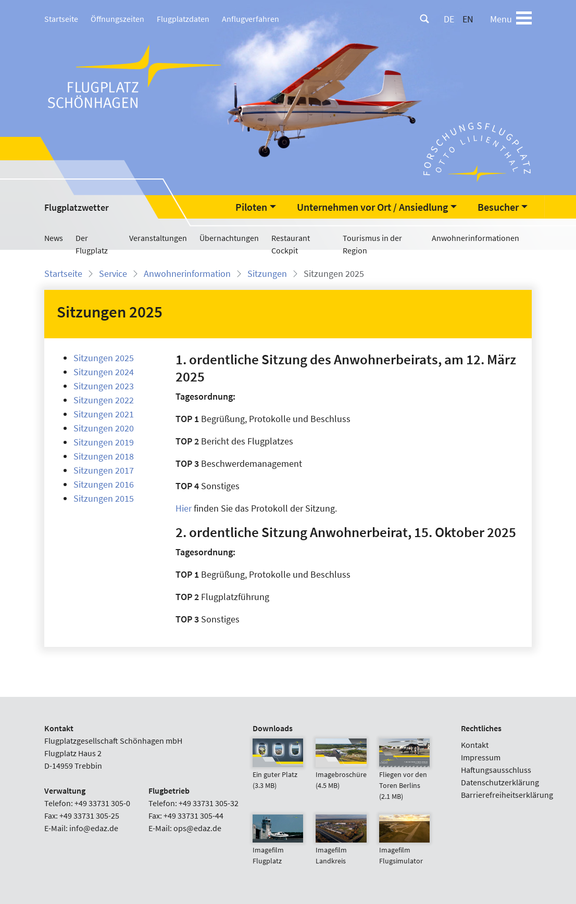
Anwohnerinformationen (475, 238)
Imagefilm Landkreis (341, 844)
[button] (255, 207)
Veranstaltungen (158, 238)
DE (449, 19)
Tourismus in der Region (372, 244)
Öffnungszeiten (117, 19)
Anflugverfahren (250, 19)
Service (113, 273)
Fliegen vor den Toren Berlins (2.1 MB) (404, 774)
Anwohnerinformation (187, 273)
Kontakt (475, 745)
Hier (184, 508)
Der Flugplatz (92, 244)
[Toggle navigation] (524, 18)
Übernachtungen (229, 238)
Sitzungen (267, 273)
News (53, 238)
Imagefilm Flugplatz (278, 844)
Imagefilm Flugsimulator (404, 844)
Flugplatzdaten (183, 19)
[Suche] (424, 19)
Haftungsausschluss (496, 770)
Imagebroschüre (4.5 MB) (341, 769)
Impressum (480, 757)
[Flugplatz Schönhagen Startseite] (135, 76)
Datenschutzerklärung (500, 782)
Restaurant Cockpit (290, 244)
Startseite (61, 19)
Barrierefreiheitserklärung (507, 795)
